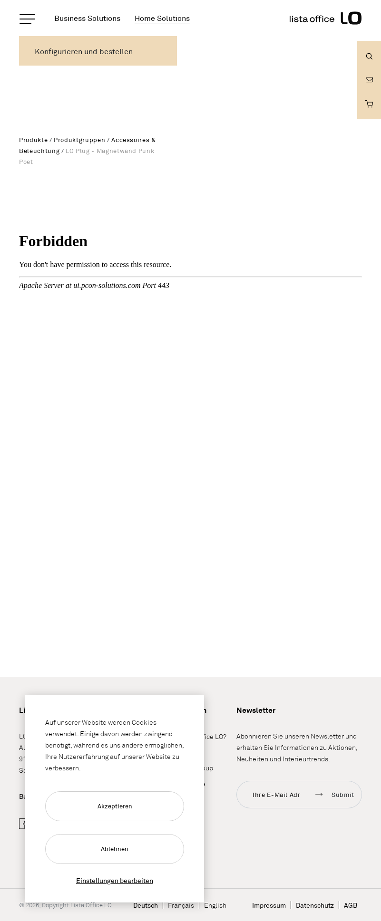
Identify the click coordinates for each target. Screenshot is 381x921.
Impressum (269, 905)
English (215, 905)
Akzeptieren (115, 806)
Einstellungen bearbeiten (114, 880)
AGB (350, 905)
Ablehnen (114, 849)
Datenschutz (315, 905)
